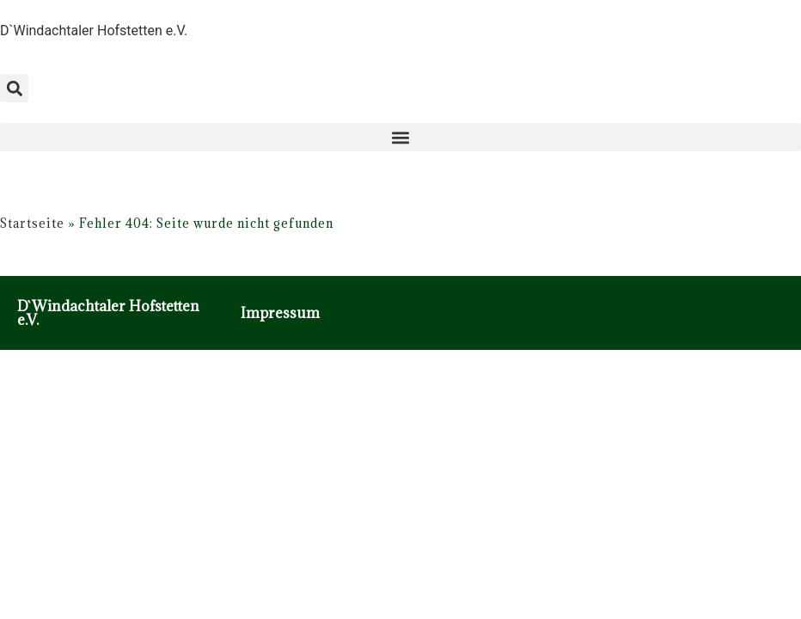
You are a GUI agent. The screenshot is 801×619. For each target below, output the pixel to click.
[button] (14, 88)
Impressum (280, 312)
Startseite (32, 223)
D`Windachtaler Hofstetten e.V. (108, 313)
